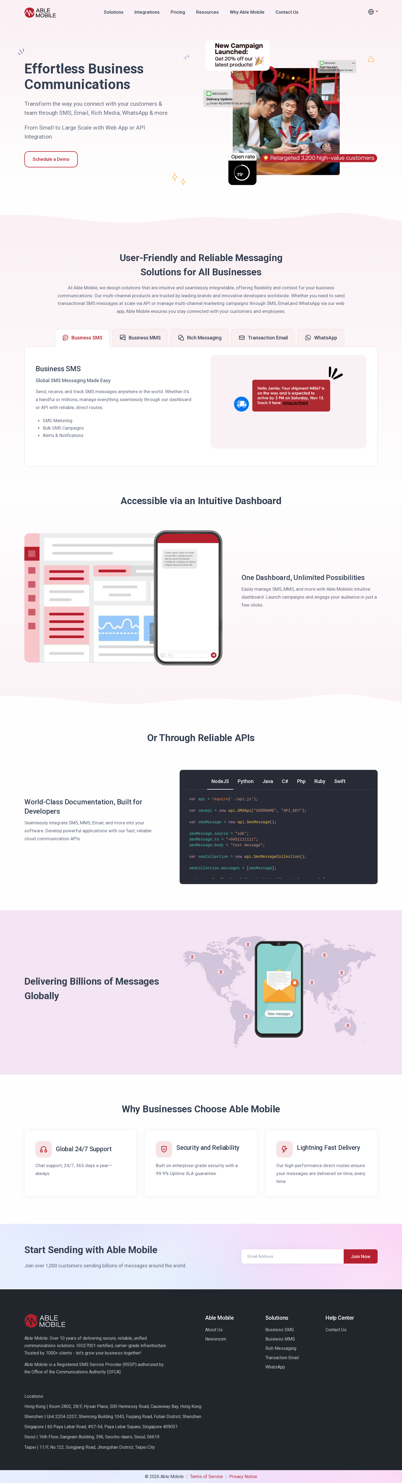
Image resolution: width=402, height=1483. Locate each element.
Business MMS (280, 1339)
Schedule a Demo (51, 159)
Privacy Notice (243, 1476)
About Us (214, 1329)
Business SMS (279, 1329)
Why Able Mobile (247, 12)
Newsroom (215, 1339)
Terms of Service (206, 1476)
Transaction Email (282, 1357)
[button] (373, 12)
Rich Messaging (280, 1348)
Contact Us (286, 12)
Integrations (147, 12)
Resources (207, 12)
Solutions (114, 12)
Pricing (178, 12)
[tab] (82, 338)
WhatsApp (275, 1367)
